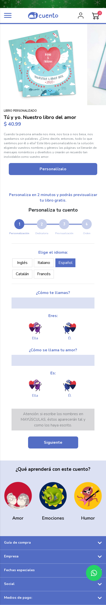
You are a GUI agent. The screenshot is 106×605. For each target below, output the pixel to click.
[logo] (43, 15)
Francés (44, 274)
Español (65, 262)
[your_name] (53, 360)
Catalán (22, 274)
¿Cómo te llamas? (53, 292)
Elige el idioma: (53, 252)
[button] (8, 15)
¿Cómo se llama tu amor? (53, 350)
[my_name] (53, 303)
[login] (80, 16)
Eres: (53, 316)
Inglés (22, 262)
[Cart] (95, 15)
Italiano (44, 262)
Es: (53, 373)
